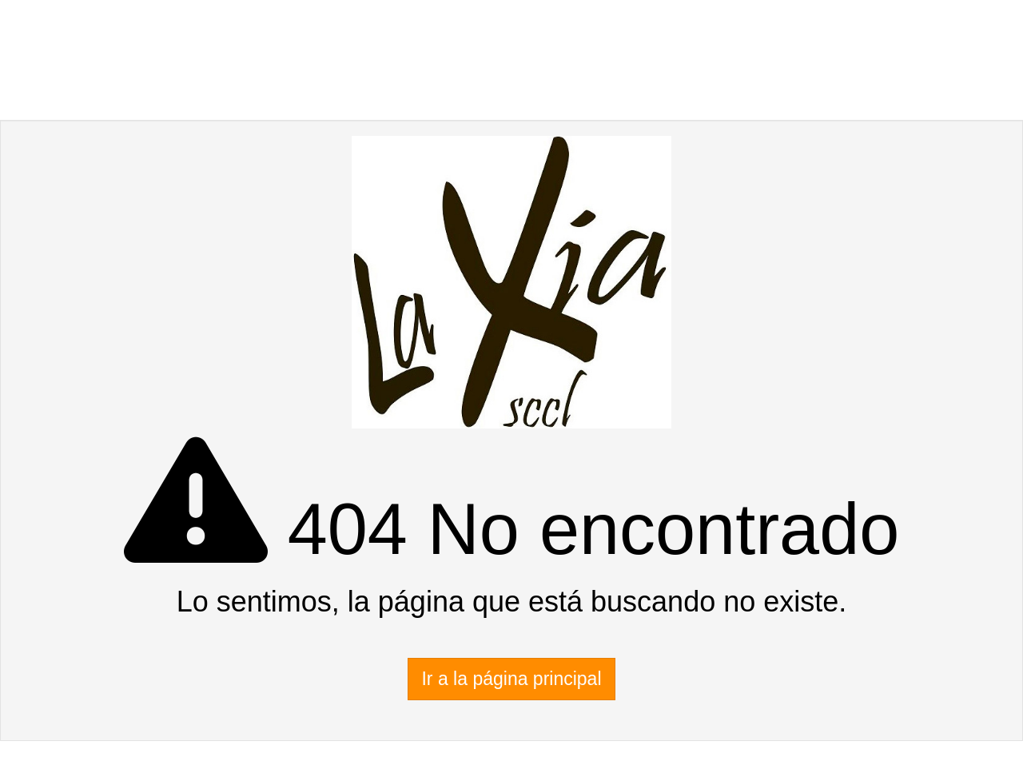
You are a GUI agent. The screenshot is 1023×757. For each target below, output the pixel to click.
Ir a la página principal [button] (511, 678)
